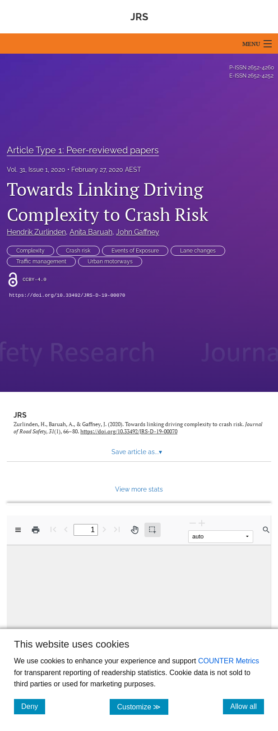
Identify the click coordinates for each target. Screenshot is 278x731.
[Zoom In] (201, 523)
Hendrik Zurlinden (36, 232)
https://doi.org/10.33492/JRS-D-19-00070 (67, 295)
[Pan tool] (134, 530)
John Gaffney (137, 232)
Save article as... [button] (136, 451)
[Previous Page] (65, 529)
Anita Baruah (91, 232)
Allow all (247, 706)
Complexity (30, 251)
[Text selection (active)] (152, 530)
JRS (20, 415)
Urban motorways (110, 261)
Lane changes (198, 251)
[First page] (53, 529)
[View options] (18, 530)
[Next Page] (104, 529)
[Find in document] (266, 530)
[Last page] (116, 529)
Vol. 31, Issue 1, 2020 (36, 169)
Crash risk (78, 251)
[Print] (36, 530)
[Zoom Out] (192, 523)
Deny (33, 706)
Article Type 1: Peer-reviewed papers (83, 150)
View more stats (139, 489)
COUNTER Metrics (228, 661)
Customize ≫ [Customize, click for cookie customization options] (142, 706)
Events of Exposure (135, 251)
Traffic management (41, 261)
